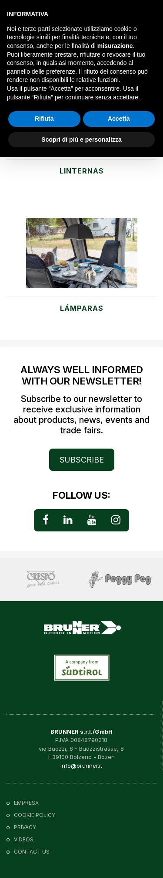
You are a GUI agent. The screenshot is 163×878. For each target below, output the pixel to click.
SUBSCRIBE (82, 459)
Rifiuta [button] (44, 118)
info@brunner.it (81, 765)
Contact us (32, 851)
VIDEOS (23, 839)
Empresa (26, 803)
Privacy (25, 827)
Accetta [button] (119, 118)
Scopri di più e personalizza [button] (81, 139)
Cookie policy (34, 815)
